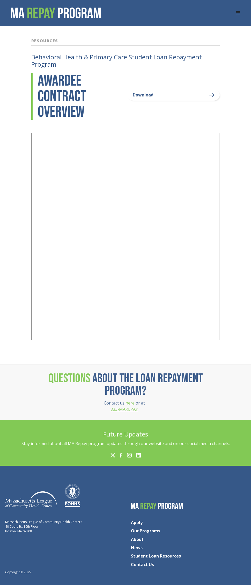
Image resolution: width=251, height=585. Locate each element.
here (130, 403)
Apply (137, 522)
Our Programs (145, 531)
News (137, 548)
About (137, 539)
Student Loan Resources (156, 556)
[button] (238, 13)
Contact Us (142, 564)
